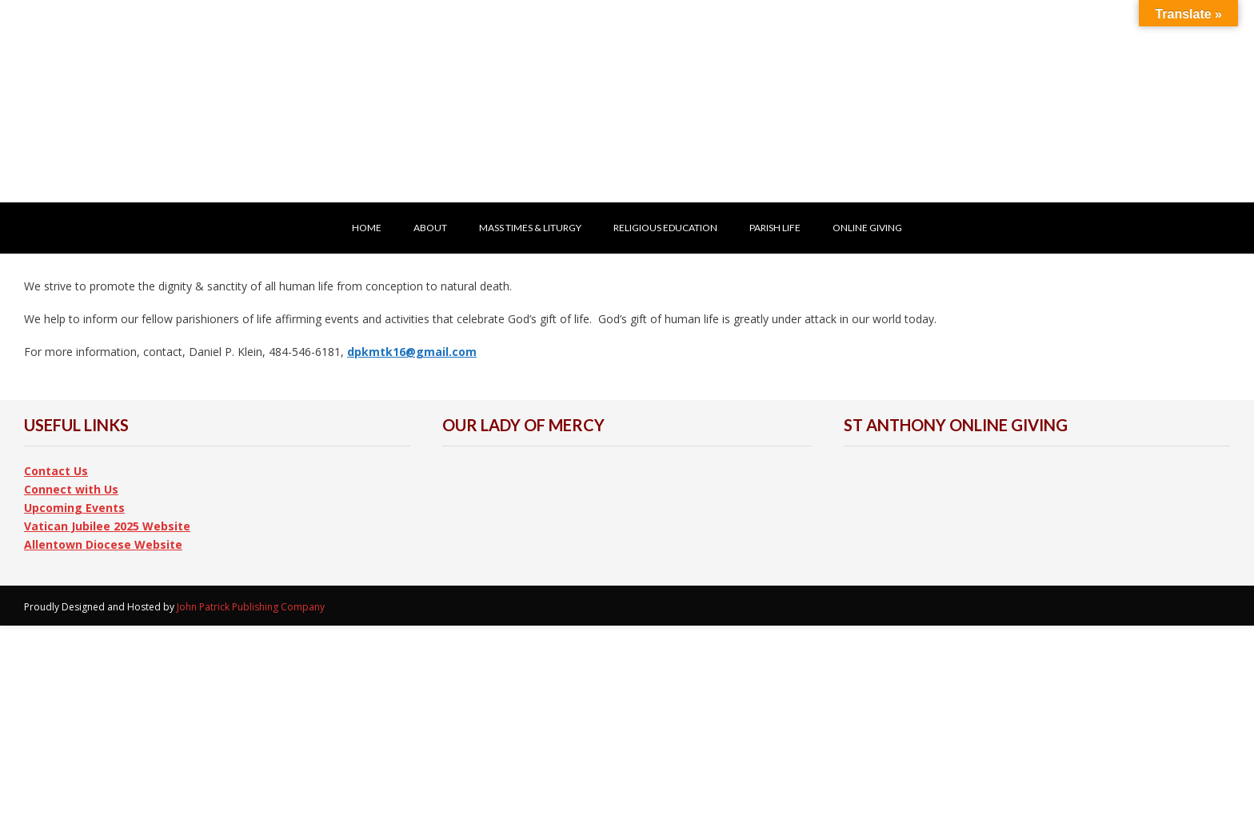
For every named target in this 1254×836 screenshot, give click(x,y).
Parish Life (775, 228)
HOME (366, 228)
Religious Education (665, 228)
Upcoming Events (74, 507)
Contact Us (56, 470)
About (430, 228)
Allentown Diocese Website (103, 544)
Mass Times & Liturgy (530, 228)
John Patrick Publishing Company (251, 607)
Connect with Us (71, 489)
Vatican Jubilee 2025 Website (107, 526)
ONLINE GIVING (867, 228)
